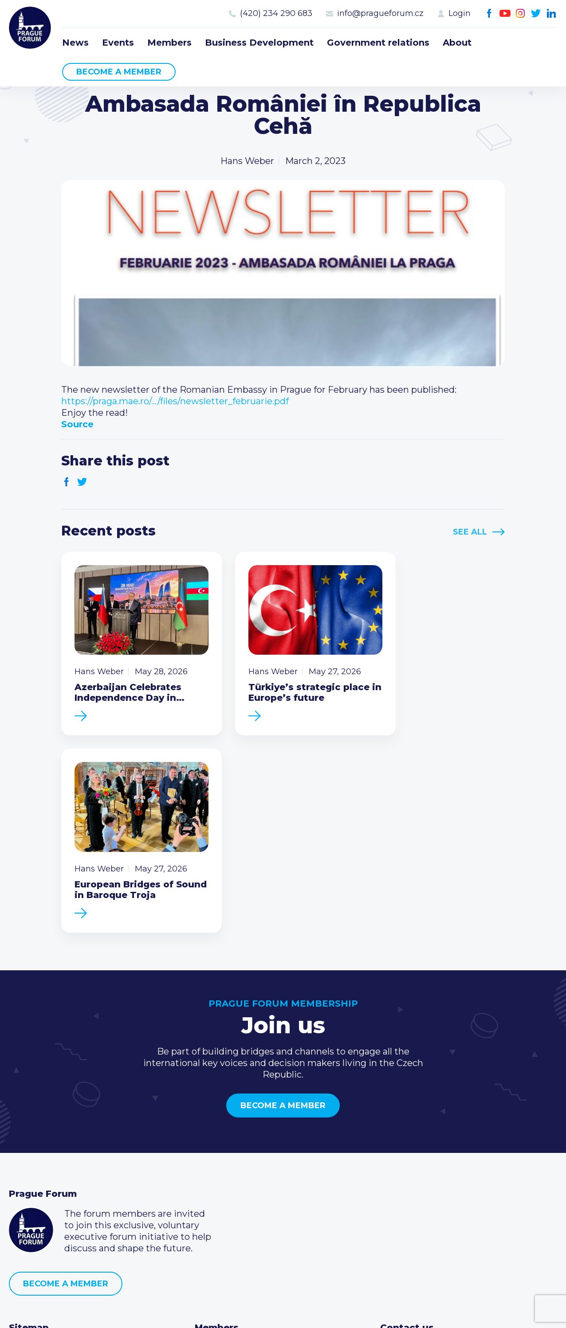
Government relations (378, 42)
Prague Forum (31, 29)
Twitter (536, 13)
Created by (283, 1311)
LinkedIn (551, 13)
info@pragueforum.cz (380, 13)
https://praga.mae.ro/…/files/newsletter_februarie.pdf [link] (175, 401)
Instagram (520, 13)
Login (459, 13)
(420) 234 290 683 (276, 13)
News (75, 42)
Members (169, 42)
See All (470, 532)
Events (118, 42)
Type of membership (241, 1163)
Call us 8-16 (403, 1149)
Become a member (118, 72)
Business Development (259, 42)
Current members (234, 1149)
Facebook (489, 13)
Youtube (505, 13)
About (457, 42)
